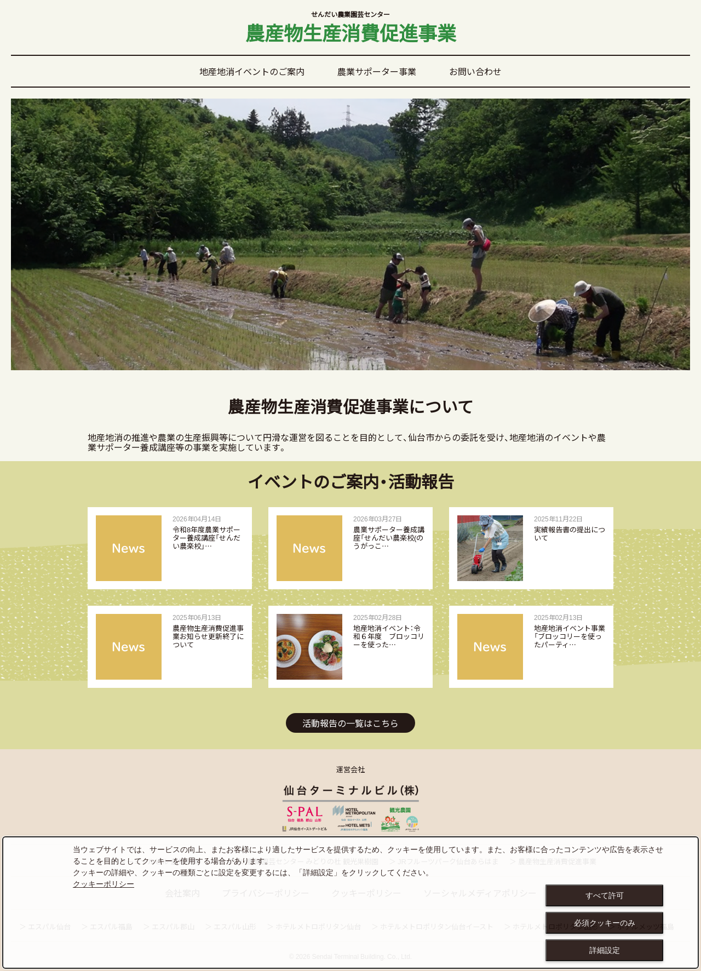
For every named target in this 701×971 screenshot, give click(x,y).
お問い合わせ (475, 71)
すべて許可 (604, 895)
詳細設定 (604, 950)
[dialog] (350, 902)
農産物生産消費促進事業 (350, 29)
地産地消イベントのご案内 (251, 71)
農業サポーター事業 (376, 71)
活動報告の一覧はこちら (350, 722)
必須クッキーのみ (604, 922)
